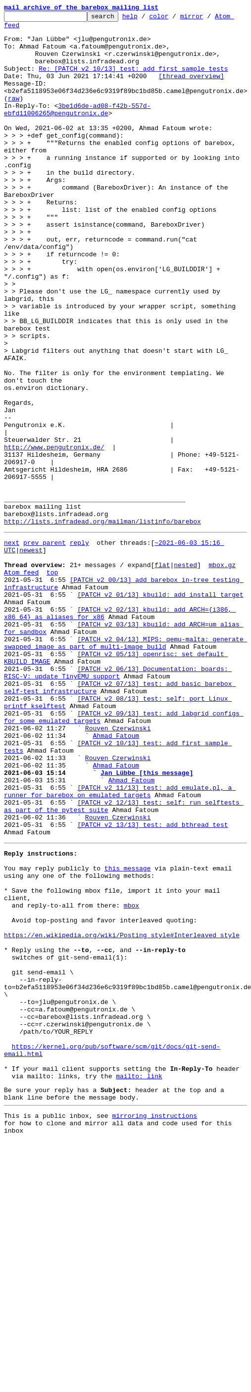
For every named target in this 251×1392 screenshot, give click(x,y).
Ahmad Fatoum (116, 877)
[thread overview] (191, 89)
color (174, 18)
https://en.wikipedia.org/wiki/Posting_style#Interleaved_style (122, 1114)
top (52, 681)
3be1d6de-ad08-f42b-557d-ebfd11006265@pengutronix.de (77, 129)
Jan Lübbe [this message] (146, 922)
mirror (207, 18)
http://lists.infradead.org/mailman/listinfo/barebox (102, 623)
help (145, 18)
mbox (131, 1078)
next (11, 646)
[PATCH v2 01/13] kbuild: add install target (160, 708)
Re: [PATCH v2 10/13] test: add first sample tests (133, 80)
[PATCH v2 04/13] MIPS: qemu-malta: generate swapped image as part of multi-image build (125, 766)
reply (79, 646)
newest (31, 655)
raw (13, 115)
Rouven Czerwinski (118, 868)
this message (127, 1034)
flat (162, 673)
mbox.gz (222, 673)
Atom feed (21, 681)
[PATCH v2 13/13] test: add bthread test (152, 984)
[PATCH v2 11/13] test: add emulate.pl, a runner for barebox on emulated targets (120, 945)
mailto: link (139, 1283)
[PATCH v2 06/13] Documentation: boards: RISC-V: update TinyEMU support (118, 802)
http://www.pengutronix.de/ (54, 534)
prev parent (44, 646)
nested (185, 673)
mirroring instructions (154, 1327)
